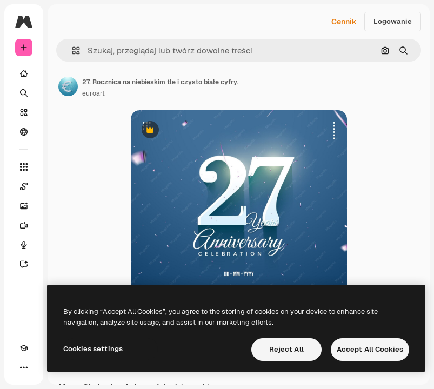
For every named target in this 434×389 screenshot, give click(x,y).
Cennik (344, 21)
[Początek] (23, 73)
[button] (71, 50)
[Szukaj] (23, 93)
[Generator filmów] (23, 225)
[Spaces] (23, 186)
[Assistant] (23, 264)
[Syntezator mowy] (23, 244)
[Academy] (23, 348)
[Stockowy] (23, 112)
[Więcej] (23, 367)
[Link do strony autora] (68, 86)
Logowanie (392, 21)
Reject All (286, 349)
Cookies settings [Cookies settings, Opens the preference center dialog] (93, 348)
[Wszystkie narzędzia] (23, 167)
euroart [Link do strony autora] (93, 93)
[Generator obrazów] (23, 205)
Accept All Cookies (370, 349)
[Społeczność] (23, 131)
